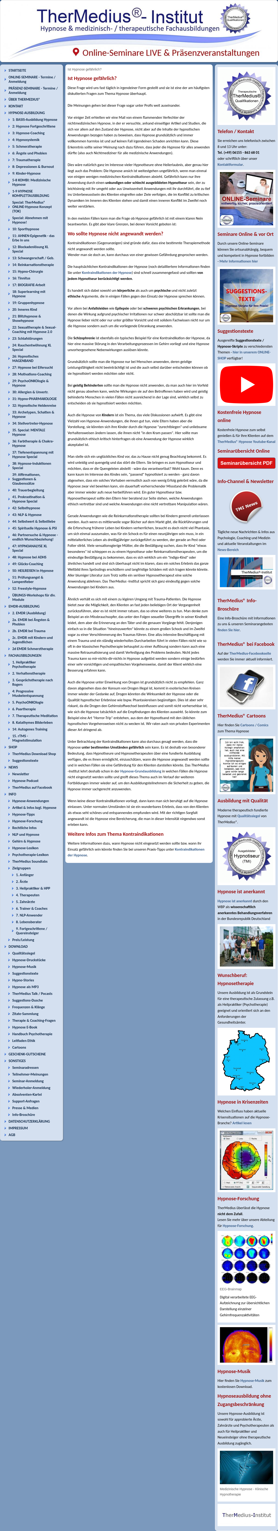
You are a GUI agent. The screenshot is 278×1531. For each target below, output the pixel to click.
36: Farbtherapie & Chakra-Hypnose (33, 443)
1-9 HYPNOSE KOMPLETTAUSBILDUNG (30, 193)
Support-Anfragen (26, 1101)
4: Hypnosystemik (25, 140)
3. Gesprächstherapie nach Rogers (32, 682)
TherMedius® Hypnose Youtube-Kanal (246, 441)
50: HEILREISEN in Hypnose (33, 570)
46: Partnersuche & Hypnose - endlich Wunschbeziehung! (35, 537)
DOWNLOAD (18, 946)
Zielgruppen (21, 868)
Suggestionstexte (25, 760)
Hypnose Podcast (25, 780)
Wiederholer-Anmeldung (31, 1088)
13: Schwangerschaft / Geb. (33, 258)
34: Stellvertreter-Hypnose (32, 423)
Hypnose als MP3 (25, 987)
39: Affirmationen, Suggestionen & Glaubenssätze (26, 479)
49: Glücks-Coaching (27, 564)
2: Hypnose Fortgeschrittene (33, 126)
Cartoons (19, 1047)
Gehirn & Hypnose (26, 841)
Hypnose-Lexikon (25, 848)
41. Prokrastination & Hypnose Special (28, 499)
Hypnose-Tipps (23, 814)
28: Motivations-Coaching (31, 374)
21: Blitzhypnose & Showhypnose (26, 318)
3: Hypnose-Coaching (28, 133)
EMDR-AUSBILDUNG (24, 606)
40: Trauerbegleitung (28, 490)
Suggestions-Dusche (27, 1000)
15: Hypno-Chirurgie (27, 271)
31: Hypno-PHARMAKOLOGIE (34, 399)
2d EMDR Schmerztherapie (32, 649)
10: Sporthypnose (25, 229)
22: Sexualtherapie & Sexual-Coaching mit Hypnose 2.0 (34, 329)
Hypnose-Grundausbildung (140, 771)
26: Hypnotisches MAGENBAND (25, 358)
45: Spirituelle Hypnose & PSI (34, 528)
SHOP (13, 747)
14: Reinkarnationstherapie (33, 265)
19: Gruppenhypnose (28, 303)
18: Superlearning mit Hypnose (28, 293)
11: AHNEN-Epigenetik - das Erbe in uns (33, 238)
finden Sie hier (229, 630)
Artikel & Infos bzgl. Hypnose (34, 807)
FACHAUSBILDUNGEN (25, 655)
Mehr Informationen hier (239, 261)
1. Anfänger (25, 875)
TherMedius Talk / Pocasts (32, 993)
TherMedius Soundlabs (29, 861)
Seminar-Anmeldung (28, 1081)
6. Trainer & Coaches (31, 908)
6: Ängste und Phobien (29, 153)
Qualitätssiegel (23, 953)
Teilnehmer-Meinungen (30, 1074)
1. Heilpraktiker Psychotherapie (24, 664)
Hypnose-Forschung (27, 821)
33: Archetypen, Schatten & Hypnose (33, 414)
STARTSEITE (17, 70)
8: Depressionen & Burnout (33, 166)
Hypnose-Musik (24, 966)
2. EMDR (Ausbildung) (29, 613)
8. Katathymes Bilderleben (32, 722)
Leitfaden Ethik (23, 1040)
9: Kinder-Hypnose (26, 173)
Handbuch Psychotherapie (32, 1034)
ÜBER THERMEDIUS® (24, 99)
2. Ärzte (22, 881)
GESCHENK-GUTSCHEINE (27, 1054)
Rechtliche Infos (24, 828)
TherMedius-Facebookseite (250, 653)
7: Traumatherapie (26, 160)
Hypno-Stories (23, 980)
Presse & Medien (25, 1108)
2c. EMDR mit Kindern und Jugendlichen (32, 639)
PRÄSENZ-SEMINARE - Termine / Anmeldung (33, 90)
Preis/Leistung (23, 940)
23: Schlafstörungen (27, 338)
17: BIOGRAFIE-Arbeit (28, 285)
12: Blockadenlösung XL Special (30, 249)
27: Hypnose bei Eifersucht (32, 367)
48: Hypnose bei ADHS (29, 557)
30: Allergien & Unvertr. (30, 392)
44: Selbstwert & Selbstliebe (33, 521)
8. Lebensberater (29, 922)
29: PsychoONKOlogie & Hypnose (30, 383)
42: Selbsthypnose (26, 508)
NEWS (13, 767)
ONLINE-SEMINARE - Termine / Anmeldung (32, 79)
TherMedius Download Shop (34, 754)
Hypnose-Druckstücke (29, 960)
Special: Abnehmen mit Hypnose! (30, 220)
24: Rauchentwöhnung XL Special (31, 347)
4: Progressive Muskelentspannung (28, 693)
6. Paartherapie (24, 709)
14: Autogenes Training (29, 729)
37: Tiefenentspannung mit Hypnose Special (33, 454)
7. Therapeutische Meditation (35, 716)
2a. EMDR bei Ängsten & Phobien (31, 622)
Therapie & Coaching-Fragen (34, 1020)
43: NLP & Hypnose (26, 514)
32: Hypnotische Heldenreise (34, 405)
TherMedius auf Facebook (32, 787)
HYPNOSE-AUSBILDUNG (27, 113)
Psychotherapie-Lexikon (30, 854)
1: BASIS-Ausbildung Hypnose (34, 119)
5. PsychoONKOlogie (27, 702)
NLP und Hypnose (25, 834)
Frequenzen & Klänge (28, 1007)
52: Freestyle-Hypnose (29, 588)
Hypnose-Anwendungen (30, 801)
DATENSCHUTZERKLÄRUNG (29, 1121)
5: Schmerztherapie (27, 146)
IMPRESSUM (18, 1128)
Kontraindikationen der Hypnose (107, 272)
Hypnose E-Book (24, 1027)
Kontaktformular (230, 164)
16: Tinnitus (21, 278)
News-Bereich (228, 550)
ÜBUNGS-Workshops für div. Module (34, 597)
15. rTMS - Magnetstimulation (27, 738)
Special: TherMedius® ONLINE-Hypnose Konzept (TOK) (32, 206)
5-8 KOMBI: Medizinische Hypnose (31, 182)
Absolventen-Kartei (27, 1094)
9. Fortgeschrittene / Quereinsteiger (31, 930)
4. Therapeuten (27, 895)
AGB (12, 1135)
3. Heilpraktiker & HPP (33, 888)
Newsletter (20, 774)
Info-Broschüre (23, 1114)
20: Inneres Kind (24, 309)
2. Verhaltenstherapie (28, 673)
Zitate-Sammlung (25, 1014)
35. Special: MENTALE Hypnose (28, 432)
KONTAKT (16, 106)
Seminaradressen (25, 1067)
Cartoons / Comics (254, 725)
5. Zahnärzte (25, 902)
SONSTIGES (17, 1061)
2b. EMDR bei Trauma (28, 631)
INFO (12, 794)
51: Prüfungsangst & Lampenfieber (27, 579)
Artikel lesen (242, 1123)
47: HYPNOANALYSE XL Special (29, 548)
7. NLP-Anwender (29, 915)
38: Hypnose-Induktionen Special (31, 465)
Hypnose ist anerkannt (235, 901)
